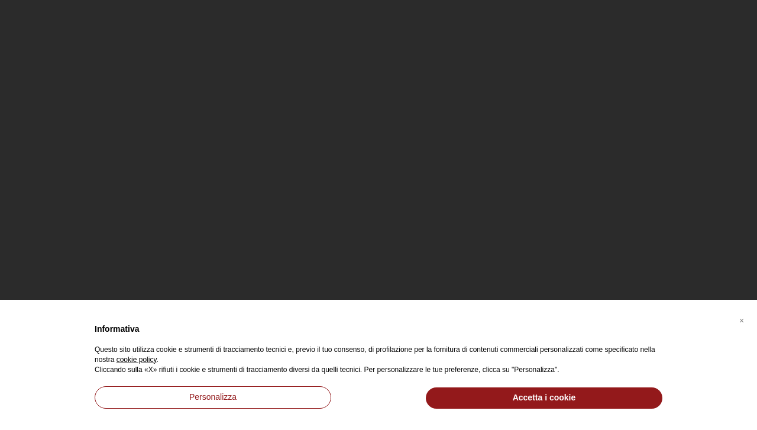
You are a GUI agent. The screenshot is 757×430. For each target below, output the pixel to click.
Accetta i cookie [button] (544, 397)
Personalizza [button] (213, 397)
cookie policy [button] (137, 359)
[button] (741, 318)
